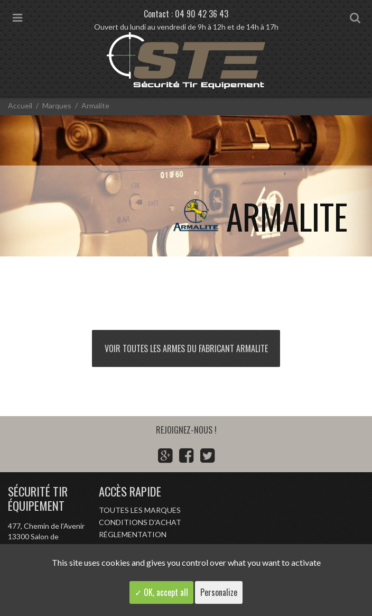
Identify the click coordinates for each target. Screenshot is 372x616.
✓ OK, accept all (161, 592)
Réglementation (132, 534)
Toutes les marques (140, 509)
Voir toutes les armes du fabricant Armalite (186, 348)
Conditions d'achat (140, 522)
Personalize (218, 592)
